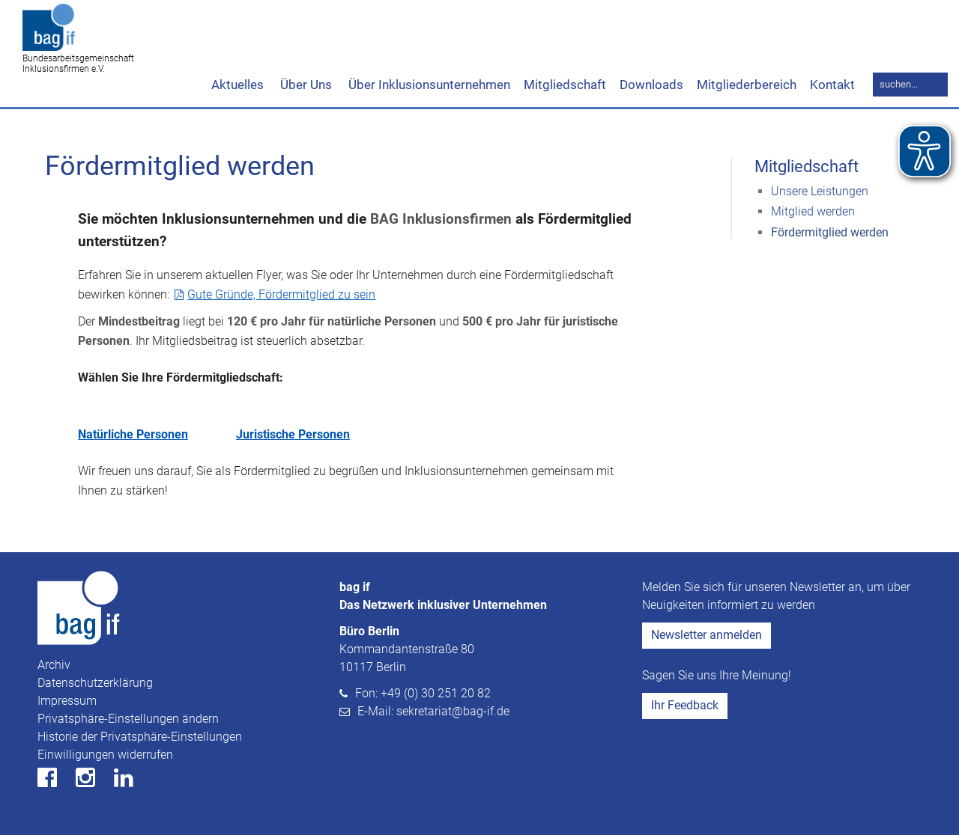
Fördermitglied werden (830, 232)
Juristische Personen (293, 434)
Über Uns (304, 84)
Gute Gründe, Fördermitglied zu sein (281, 294)
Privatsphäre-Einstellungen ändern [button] (128, 719)
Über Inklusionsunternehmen (427, 84)
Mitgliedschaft (565, 84)
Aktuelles (237, 84)
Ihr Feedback (685, 705)
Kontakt (832, 84)
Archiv (53, 665)
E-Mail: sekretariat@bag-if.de (433, 711)
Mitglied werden (813, 211)
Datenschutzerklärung (95, 683)
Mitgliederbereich (746, 84)
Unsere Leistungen (819, 191)
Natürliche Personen (133, 434)
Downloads (651, 84)
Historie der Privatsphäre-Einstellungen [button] (139, 737)
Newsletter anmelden (706, 635)
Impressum (67, 701)
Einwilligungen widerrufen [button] (105, 754)
